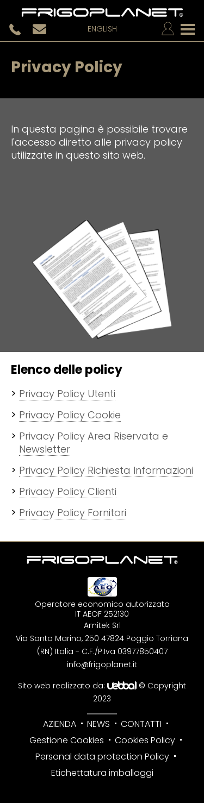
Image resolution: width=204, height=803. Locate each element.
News (98, 724)
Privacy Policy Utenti (67, 393)
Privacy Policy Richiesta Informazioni (106, 470)
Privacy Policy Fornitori (72, 512)
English (102, 29)
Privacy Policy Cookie (70, 415)
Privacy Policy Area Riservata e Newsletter (93, 442)
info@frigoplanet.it (102, 664)
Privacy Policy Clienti (67, 491)
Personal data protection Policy (102, 756)
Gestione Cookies (66, 740)
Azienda (59, 724)
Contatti (141, 724)
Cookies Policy (145, 740)
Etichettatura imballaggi (102, 773)
